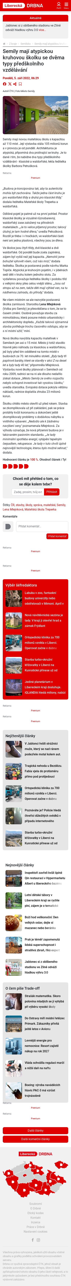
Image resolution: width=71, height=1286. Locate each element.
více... (42, 30)
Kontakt (35, 1217)
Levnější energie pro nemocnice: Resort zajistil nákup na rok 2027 (42, 1046)
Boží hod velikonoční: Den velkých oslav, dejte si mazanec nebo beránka (41, 922)
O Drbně (35, 1208)
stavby (20, 505)
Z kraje (13, 43)
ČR (12, 505)
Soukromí (35, 1204)
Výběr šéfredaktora (21, 585)
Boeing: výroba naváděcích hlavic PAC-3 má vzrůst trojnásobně (42, 1090)
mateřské (49, 505)
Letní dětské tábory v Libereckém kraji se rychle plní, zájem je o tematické (42, 900)
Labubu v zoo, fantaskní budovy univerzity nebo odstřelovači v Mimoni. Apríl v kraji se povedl (44, 601)
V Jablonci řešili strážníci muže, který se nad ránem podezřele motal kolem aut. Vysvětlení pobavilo (43, 751)
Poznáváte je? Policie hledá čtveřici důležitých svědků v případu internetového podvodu (43, 818)
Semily (61, 505)
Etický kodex (36, 1213)
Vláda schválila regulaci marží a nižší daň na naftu (44, 1065)
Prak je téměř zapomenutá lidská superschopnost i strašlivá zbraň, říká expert (42, 945)
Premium (35, 178)
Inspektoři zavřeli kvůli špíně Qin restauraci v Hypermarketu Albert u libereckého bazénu (45, 878)
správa (37, 505)
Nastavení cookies (35, 1231)
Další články (35, 1130)
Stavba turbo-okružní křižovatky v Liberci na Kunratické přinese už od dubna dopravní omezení (41, 667)
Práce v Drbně (36, 1227)
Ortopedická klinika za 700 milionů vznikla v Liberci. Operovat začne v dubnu (42, 643)
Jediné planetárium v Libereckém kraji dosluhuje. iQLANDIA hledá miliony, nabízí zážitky (45, 690)
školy (29, 505)
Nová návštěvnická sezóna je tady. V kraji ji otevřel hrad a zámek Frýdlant (44, 620)
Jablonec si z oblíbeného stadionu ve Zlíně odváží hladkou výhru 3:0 (41, 967)
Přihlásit (51, 492)
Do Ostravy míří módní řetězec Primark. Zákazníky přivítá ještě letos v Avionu (45, 1023)
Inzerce (35, 1222)
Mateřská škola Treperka (40, 509)
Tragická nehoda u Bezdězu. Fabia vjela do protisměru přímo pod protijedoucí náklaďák (43, 774)
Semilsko (26, 43)
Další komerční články (35, 1139)
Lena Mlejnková (13, 509)
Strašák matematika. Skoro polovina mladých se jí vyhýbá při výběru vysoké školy (44, 1001)
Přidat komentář (57, 536)
